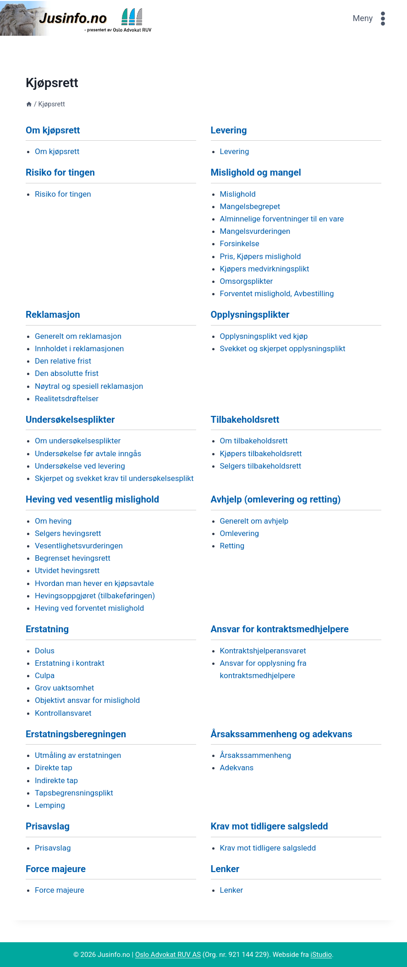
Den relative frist (63, 360)
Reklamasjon (53, 314)
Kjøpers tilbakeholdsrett (261, 453)
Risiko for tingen (60, 172)
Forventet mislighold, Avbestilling (277, 293)
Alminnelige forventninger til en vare (282, 218)
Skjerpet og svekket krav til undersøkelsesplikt (114, 478)
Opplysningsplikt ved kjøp (264, 336)
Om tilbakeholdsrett (254, 440)
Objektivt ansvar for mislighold (87, 700)
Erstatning (47, 629)
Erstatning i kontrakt (69, 663)
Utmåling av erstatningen (78, 755)
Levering (229, 130)
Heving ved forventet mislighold (89, 608)
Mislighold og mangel (256, 172)
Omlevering (239, 533)
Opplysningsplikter (250, 314)
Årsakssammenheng (256, 755)
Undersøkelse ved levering (80, 465)
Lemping (50, 805)
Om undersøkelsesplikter (78, 440)
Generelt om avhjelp (254, 520)
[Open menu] (372, 18)
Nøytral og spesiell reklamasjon (89, 386)
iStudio (321, 954)
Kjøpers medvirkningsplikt (264, 268)
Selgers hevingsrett (68, 533)
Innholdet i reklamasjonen (79, 348)
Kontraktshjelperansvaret (263, 650)
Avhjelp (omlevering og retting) (276, 499)
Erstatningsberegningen (76, 734)
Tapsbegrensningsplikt (74, 792)
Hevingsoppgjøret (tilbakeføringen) (95, 595)
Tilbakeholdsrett (245, 419)
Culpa (45, 675)
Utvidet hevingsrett (67, 570)
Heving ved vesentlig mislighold (92, 499)
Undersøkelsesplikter (70, 419)
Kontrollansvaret (63, 713)
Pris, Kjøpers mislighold (260, 256)
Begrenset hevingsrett (72, 558)
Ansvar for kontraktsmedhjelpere (280, 629)
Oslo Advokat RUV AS (168, 954)
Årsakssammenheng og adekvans (281, 734)
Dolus (45, 650)
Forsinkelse (239, 243)
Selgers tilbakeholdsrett (261, 465)
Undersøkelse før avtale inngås (88, 453)
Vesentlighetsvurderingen (79, 545)
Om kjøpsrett (53, 130)
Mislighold (238, 194)
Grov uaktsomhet (64, 687)
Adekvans (237, 767)
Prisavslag (48, 826)
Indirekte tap (56, 780)
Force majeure (56, 868)
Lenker (225, 868)
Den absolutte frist (67, 373)
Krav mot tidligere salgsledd (269, 826)
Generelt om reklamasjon (78, 336)
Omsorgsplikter (246, 281)
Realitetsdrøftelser (67, 398)
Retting (232, 545)
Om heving (53, 520)
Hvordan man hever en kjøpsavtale (94, 583)
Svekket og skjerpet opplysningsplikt (283, 348)
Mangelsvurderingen (255, 231)
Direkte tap (53, 767)
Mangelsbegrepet (250, 206)
